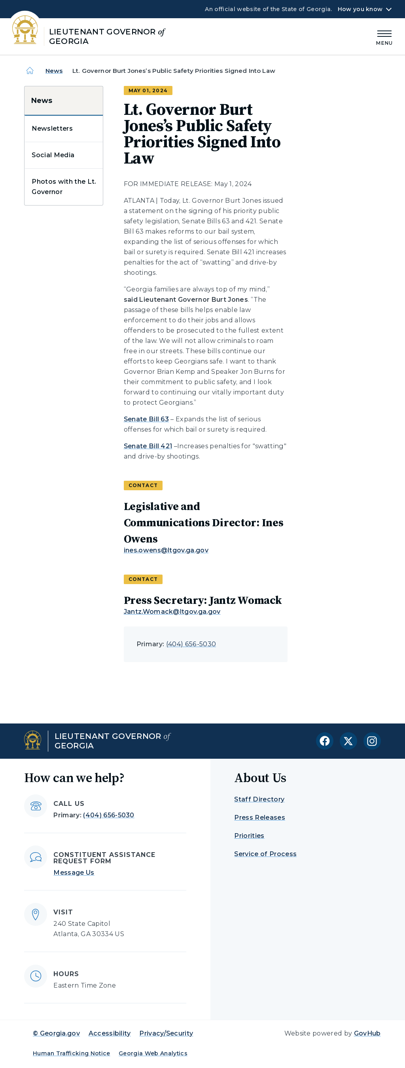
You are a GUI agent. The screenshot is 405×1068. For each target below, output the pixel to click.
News (54, 70)
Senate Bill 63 (146, 419)
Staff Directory (259, 799)
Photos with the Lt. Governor (64, 187)
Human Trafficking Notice (71, 1053)
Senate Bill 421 (148, 446)
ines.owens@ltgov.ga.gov (166, 550)
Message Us (73, 872)
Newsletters (52, 128)
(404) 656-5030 (191, 644)
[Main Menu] (384, 36)
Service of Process (265, 854)
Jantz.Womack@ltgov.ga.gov (172, 611)
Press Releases (259, 817)
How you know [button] (360, 9)
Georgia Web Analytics (153, 1053)
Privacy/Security (166, 1033)
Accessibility (110, 1033)
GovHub (367, 1033)
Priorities (249, 836)
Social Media (53, 155)
